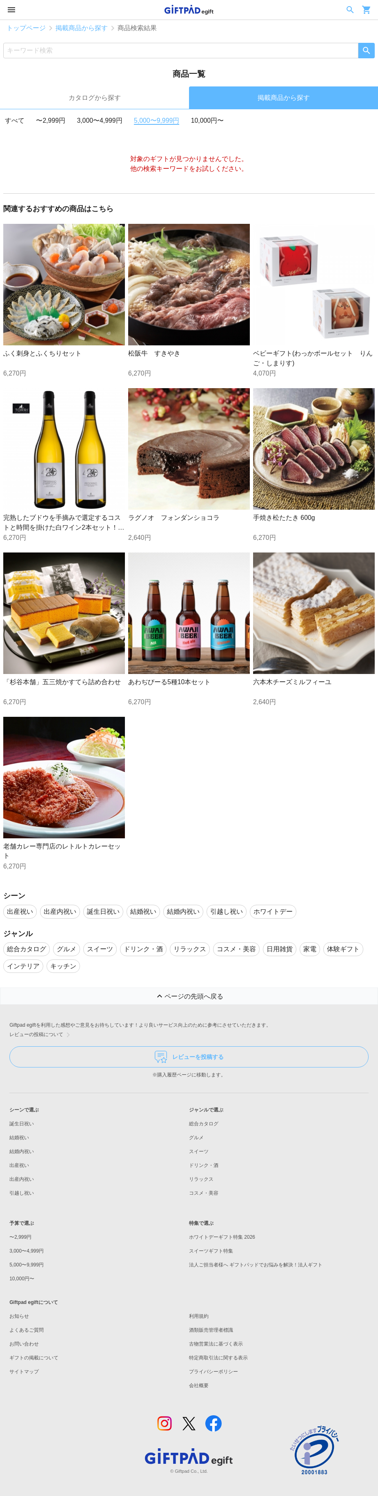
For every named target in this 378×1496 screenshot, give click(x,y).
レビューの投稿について (41, 1035)
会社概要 (199, 1385)
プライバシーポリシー (213, 1371)
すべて (14, 120)
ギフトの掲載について (33, 1358)
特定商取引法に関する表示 (218, 1358)
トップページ (26, 27)
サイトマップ (24, 1371)
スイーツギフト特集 (211, 1251)
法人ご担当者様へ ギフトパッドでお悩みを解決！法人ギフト (255, 1265)
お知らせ (19, 1316)
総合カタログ (203, 1124)
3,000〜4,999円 (99, 120)
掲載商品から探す (82, 27)
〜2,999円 (50, 120)
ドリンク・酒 (203, 1165)
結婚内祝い (21, 1151)
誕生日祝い (21, 1124)
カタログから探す (95, 97)
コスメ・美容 (203, 1193)
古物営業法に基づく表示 (216, 1344)
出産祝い (19, 1165)
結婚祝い (19, 1137)
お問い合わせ (24, 1344)
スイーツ (199, 1151)
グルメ (196, 1137)
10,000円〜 (207, 120)
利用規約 (199, 1316)
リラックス (201, 1179)
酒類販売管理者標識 (211, 1330)
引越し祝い (21, 1193)
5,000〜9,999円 (156, 120)
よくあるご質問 (26, 1330)
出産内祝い (21, 1179)
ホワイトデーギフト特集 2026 (222, 1237)
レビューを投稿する (189, 1057)
